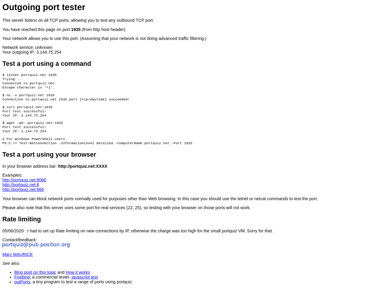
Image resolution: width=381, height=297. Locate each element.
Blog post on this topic (35, 280)
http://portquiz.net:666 (23, 197)
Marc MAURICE (17, 262)
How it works (78, 280)
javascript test (85, 285)
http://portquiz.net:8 (20, 193)
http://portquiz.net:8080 (24, 188)
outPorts (22, 290)
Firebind (22, 285)
